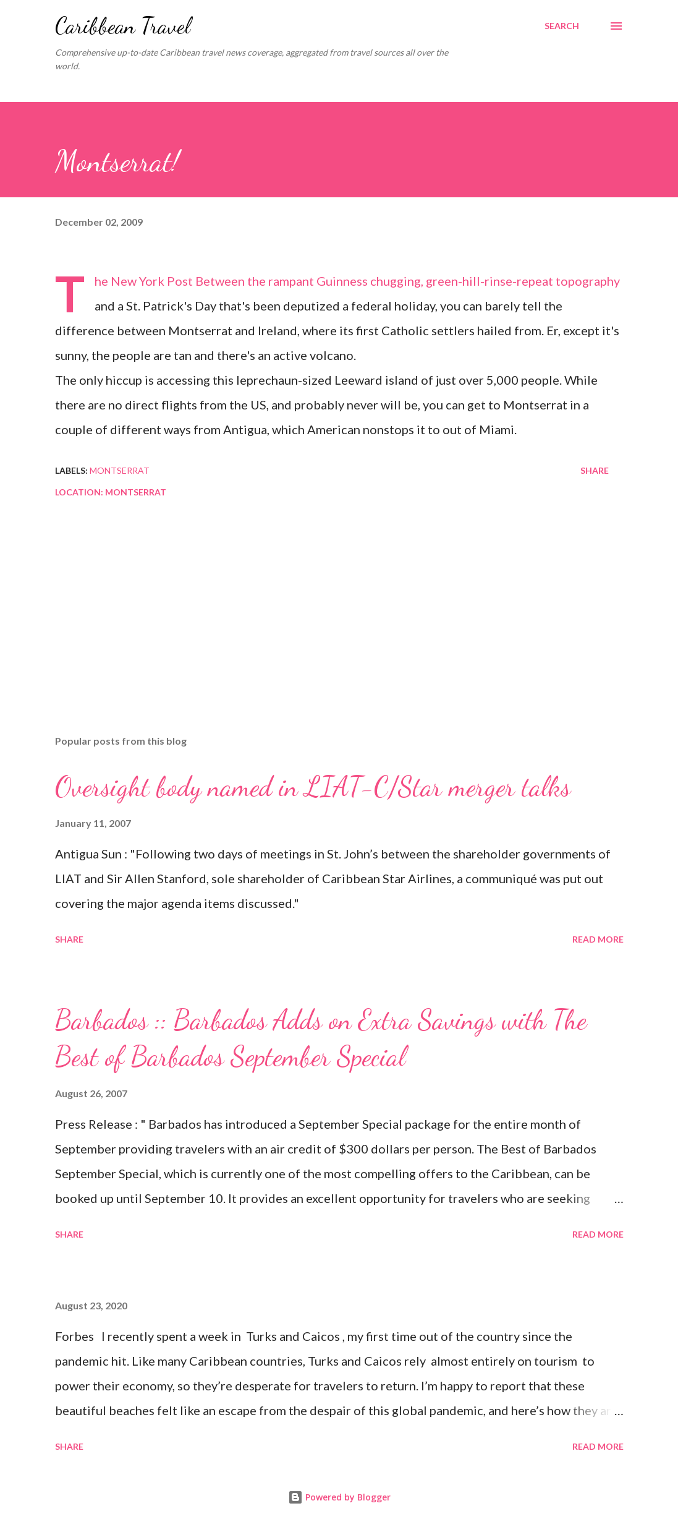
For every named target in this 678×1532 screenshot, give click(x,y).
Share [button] (594, 470)
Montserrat (120, 470)
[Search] (562, 26)
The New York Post (144, 280)
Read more (598, 939)
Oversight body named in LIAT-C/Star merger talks (312, 787)
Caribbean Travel (122, 25)
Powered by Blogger (339, 1497)
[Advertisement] (339, 628)
